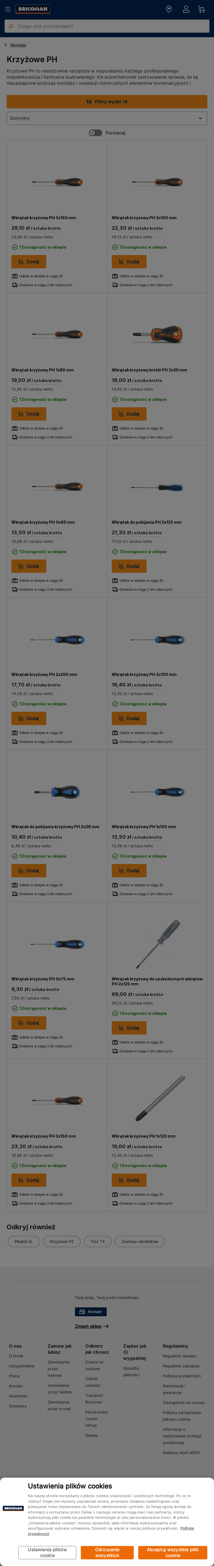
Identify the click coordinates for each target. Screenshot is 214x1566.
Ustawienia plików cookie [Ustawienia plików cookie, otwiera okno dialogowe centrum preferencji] (47, 1552)
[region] (107, 1522)
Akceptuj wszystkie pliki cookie (173, 1552)
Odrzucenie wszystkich (107, 1552)
